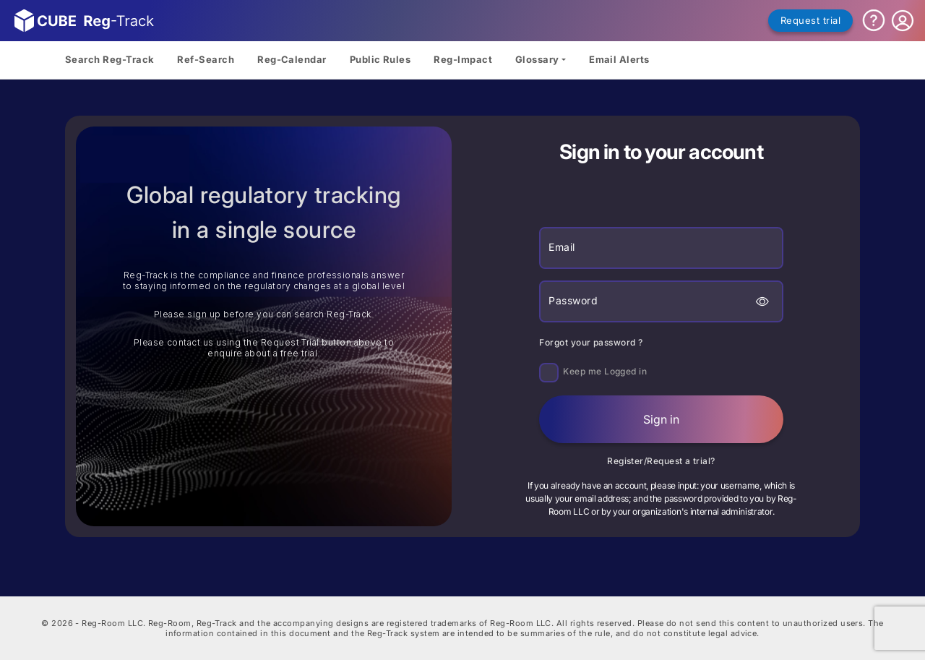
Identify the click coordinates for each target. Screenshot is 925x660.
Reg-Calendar (292, 59)
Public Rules (380, 59)
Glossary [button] (537, 59)
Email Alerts (619, 59)
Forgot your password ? (590, 342)
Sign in (661, 419)
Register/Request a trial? (661, 460)
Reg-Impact (463, 59)
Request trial (810, 20)
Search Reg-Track (109, 59)
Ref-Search (205, 59)
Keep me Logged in (605, 371)
